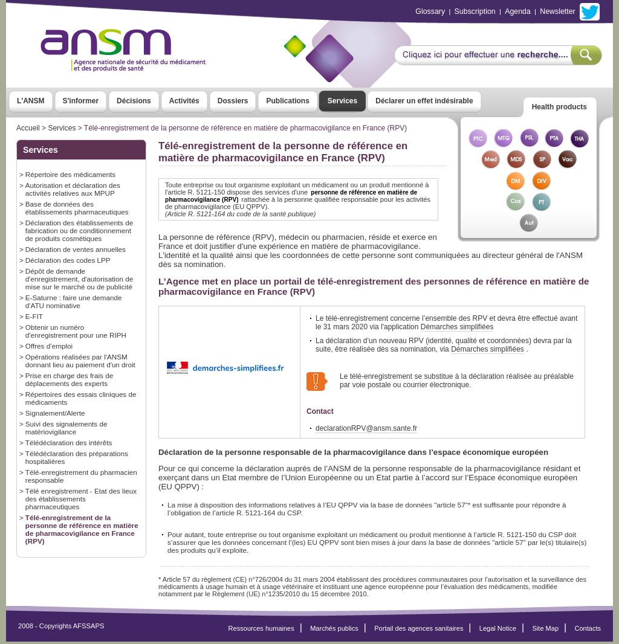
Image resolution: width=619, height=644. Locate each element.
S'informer (81, 101)
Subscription (475, 11)
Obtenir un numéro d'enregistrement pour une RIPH (75, 331)
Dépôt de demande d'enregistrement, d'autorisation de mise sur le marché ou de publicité (79, 279)
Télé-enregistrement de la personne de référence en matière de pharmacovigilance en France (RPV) (81, 529)
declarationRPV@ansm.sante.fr (366, 431)
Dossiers (233, 101)
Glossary (430, 11)
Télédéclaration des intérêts (68, 442)
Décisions (134, 101)
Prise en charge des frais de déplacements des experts (69, 379)
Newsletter (557, 11)
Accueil (28, 128)
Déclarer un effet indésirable (424, 101)
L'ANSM (31, 101)
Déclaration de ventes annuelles (75, 249)
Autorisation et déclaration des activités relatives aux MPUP (72, 189)
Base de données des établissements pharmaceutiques (77, 208)
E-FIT (34, 316)
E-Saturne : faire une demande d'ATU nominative (73, 301)
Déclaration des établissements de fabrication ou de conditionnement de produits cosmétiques (79, 230)
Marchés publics (334, 630)
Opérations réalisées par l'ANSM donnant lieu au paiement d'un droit (80, 361)
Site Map (546, 630)
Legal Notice (497, 630)
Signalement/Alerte (55, 413)
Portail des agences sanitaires (418, 630)
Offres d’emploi (49, 346)
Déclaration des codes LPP (68, 260)
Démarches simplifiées (457, 327)
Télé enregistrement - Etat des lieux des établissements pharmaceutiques (81, 498)
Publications (287, 101)
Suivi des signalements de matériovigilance (66, 428)
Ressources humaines (261, 630)
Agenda (518, 11)
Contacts (587, 630)
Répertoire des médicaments (70, 174)
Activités (184, 101)
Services (342, 101)
